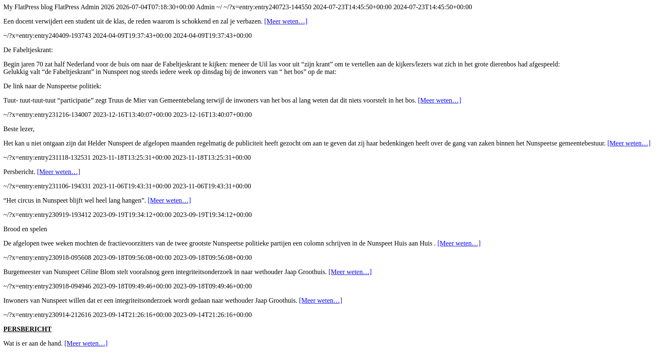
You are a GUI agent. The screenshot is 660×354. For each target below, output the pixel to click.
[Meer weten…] (286, 21)
